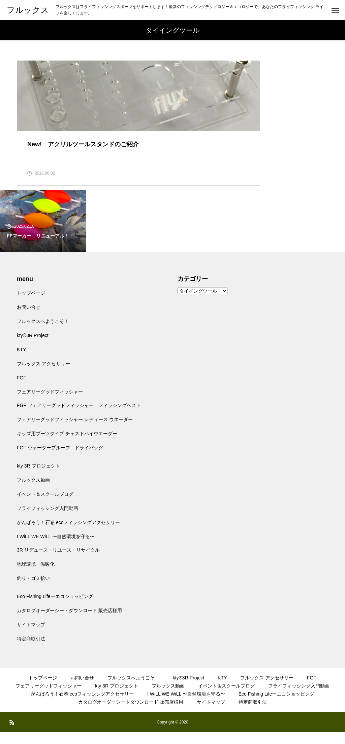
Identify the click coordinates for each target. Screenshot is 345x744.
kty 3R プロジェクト (38, 477)
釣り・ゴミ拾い (33, 590)
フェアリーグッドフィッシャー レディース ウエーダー (75, 431)
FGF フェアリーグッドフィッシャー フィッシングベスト (79, 417)
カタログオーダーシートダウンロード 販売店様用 (69, 622)
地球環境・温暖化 (36, 576)
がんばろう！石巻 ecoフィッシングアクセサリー (68, 534)
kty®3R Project (33, 347)
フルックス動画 (33, 491)
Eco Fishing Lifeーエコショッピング (55, 608)
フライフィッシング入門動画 (47, 520)
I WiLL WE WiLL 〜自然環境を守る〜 (56, 548)
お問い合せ (28, 319)
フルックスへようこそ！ (43, 333)
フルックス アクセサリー (43, 375)
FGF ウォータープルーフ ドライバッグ (60, 459)
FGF (21, 389)
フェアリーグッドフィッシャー (50, 403)
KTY (21, 361)
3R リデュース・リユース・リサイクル (58, 561)
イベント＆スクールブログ (45, 506)
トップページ (31, 304)
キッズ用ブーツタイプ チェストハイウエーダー (67, 445)
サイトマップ (31, 636)
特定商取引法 (31, 650)
